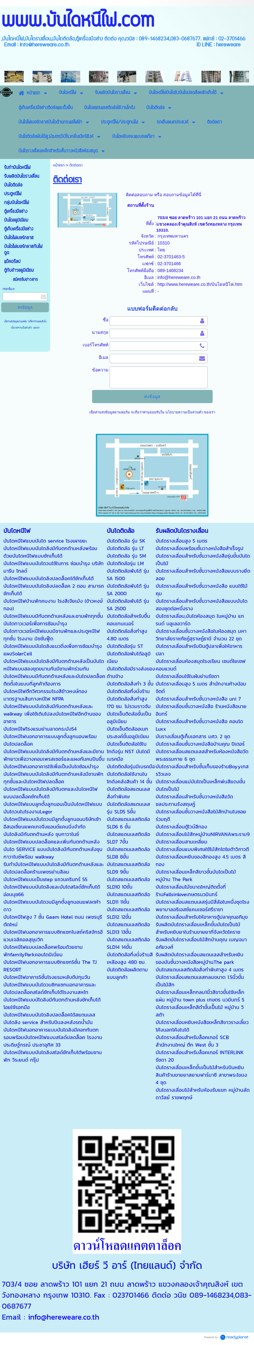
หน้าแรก (59, 165)
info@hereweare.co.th (179, 277)
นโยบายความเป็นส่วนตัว (22, 328)
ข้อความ (100, 369)
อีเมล (103, 357)
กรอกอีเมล (8, 289)
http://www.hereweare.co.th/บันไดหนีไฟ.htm (200, 284)
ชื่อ (105, 319)
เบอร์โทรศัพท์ (95, 344)
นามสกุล (100, 332)
